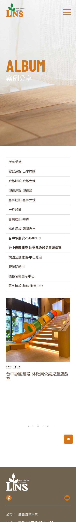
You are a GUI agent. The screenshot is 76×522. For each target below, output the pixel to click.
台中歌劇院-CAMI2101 (25, 238)
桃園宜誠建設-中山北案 (25, 257)
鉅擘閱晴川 (17, 267)
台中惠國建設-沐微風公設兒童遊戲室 (35, 248)
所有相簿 (15, 162)
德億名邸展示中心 (21, 276)
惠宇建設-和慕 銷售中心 (26, 286)
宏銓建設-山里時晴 (22, 171)
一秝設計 (15, 209)
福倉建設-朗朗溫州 (22, 228)
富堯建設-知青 (19, 219)
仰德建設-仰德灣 (20, 190)
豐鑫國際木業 (28, 514)
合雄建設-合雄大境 (22, 181)
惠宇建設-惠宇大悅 (22, 200)
